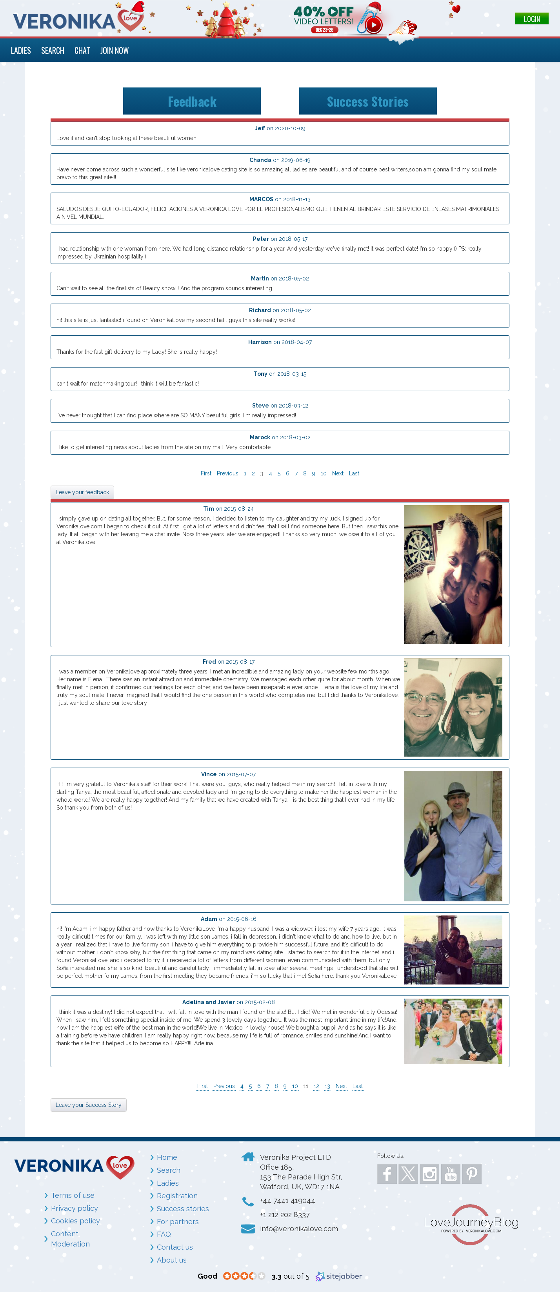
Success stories (183, 1209)
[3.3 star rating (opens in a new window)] (244, 1276)
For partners (178, 1221)
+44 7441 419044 (287, 1200)
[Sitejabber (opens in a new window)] (338, 1276)
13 (327, 1086)
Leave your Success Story (89, 1105)
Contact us (175, 1247)
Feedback (192, 100)
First (206, 473)
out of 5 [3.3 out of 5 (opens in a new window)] (290, 1276)
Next (338, 473)
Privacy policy (74, 1208)
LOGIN (532, 19)
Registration (177, 1196)
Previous (227, 473)
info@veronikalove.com (299, 1229)
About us (172, 1260)
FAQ (164, 1234)
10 (324, 473)
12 (316, 1086)
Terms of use (73, 1195)
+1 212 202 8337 (285, 1214)
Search (168, 1170)
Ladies (168, 1183)
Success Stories (368, 100)
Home (167, 1157)
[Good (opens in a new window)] (207, 1276)
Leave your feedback (82, 492)
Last (354, 473)
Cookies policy (75, 1221)
